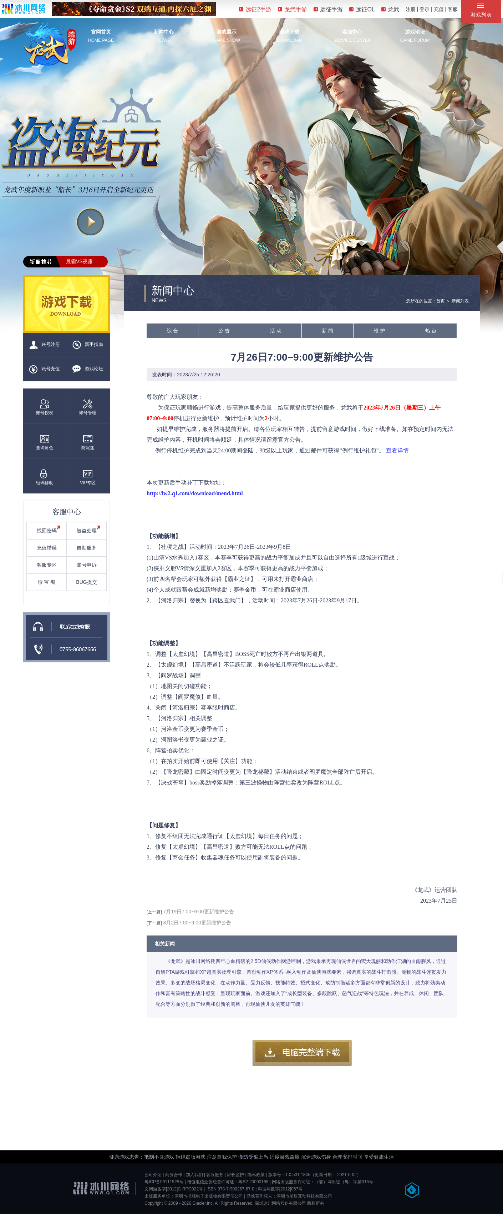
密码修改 (44, 477)
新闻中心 (164, 32)
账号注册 (44, 345)
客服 (453, 9)
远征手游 (328, 9)
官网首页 (101, 32)
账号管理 (87, 407)
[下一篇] (154, 922)
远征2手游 (255, 9)
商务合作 (173, 1174)
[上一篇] (154, 911)
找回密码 (48, 529)
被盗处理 (88, 529)
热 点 (431, 330)
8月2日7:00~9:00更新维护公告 (197, 922)
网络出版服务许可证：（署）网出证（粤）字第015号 (322, 1181)
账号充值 (44, 369)
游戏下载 (289, 32)
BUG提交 (86, 582)
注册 (411, 9)
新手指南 (87, 345)
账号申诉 (87, 565)
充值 (439, 9)
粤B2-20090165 (253, 1181)
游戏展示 (227, 32)
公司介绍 (153, 1174)
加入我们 (194, 1174)
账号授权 (44, 407)
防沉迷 (87, 442)
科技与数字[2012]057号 (280, 1189)
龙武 (390, 9)
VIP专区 (87, 477)
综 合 (172, 330)
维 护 (379, 330)
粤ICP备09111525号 (163, 1181)
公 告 (224, 330)
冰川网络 (23, 9)
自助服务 (87, 548)
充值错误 (47, 548)
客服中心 (352, 32)
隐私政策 (256, 1174)
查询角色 (44, 442)
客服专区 (47, 565)
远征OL (362, 9)
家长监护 (235, 1174)
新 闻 (327, 330)
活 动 (275, 330)
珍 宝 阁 (47, 582)
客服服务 (214, 1174)
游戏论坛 (415, 32)
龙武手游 (292, 9)
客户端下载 (302, 1053)
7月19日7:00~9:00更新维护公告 (198, 911)
